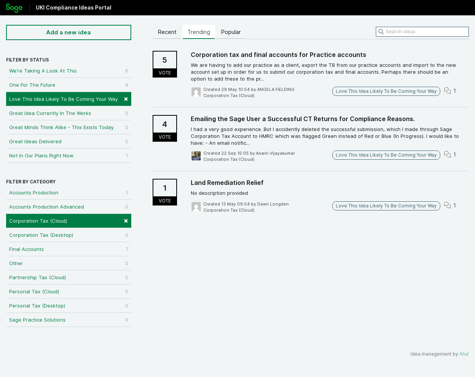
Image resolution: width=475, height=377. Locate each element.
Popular (231, 32)
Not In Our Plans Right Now (68, 155)
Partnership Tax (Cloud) (68, 277)
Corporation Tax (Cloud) (68, 220)
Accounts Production (68, 192)
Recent (167, 32)
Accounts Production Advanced (68, 206)
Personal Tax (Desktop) (68, 305)
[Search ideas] (422, 32)
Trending (198, 32)
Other (68, 263)
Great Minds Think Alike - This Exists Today (68, 127)
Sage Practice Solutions (68, 320)
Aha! (464, 354)
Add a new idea (68, 32)
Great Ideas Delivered (68, 141)
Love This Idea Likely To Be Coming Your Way (68, 98)
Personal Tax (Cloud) (68, 291)
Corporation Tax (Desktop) (68, 235)
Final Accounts (68, 249)
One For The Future (68, 85)
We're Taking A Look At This (68, 70)
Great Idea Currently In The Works (68, 113)
